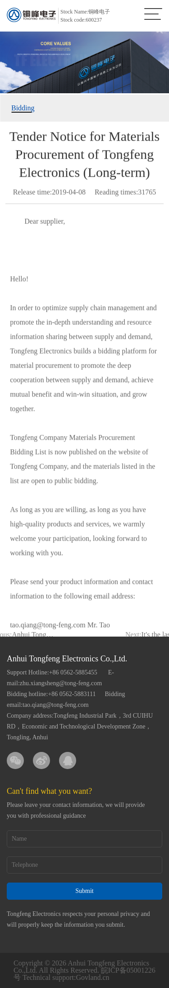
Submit (84, 891)
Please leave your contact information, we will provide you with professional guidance (76, 810)
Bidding (21, 108)
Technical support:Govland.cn (66, 977)
